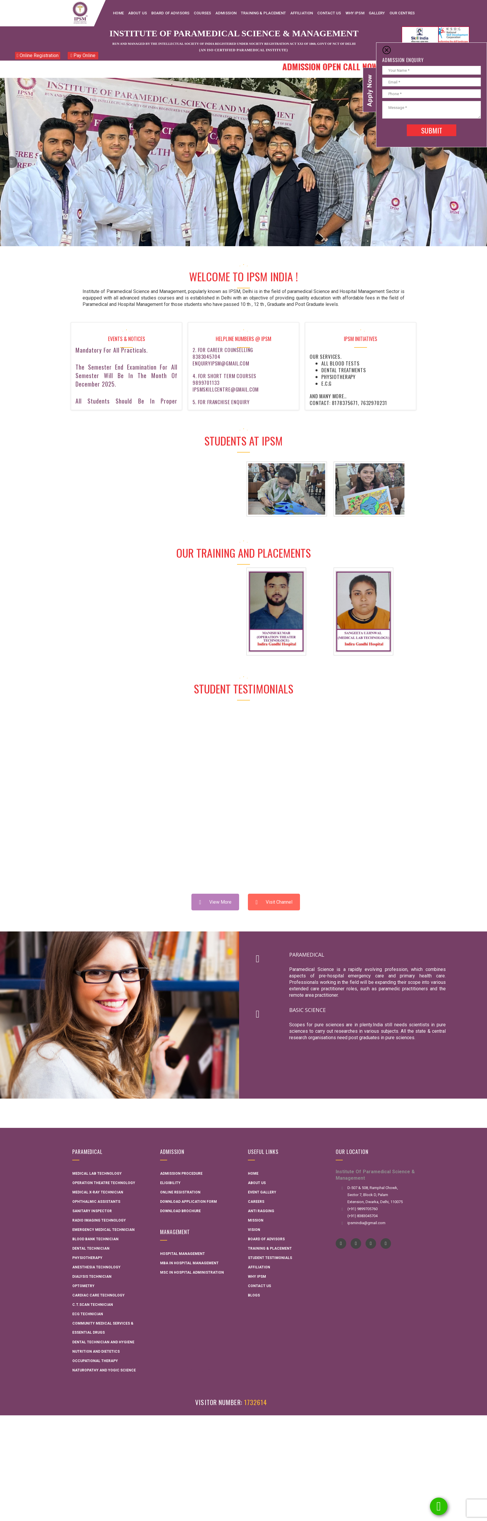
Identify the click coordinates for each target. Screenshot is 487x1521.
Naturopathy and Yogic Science (104, 1370)
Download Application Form (188, 1202)
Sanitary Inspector (92, 1211)
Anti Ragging (261, 1211)
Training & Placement (270, 1248)
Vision (254, 1230)
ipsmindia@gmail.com (366, 1223)
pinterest (386, 1243)
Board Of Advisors (266, 1239)
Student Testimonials (270, 1258)
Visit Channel (273, 902)
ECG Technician (87, 1314)
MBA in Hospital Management (189, 1263)
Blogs (254, 1295)
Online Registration (38, 55)
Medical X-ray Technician (97, 1192)
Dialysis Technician (92, 1277)
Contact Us (259, 1286)
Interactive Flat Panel (184, 1349)
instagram (371, 1243)
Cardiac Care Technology (98, 1295)
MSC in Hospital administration (192, 1272)
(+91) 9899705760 (362, 1209)
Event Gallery (262, 1192)
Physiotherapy (87, 1258)
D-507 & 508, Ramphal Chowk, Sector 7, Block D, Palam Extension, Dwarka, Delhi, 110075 (375, 1195)
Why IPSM (257, 1277)
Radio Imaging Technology (99, 1220)
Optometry (83, 1286)
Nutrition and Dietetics (96, 1351)
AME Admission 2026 (180, 1369)
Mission (255, 1220)
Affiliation (259, 1267)
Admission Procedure (181, 1173)
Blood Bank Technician (95, 1239)
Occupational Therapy (95, 1361)
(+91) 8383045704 (362, 1216)
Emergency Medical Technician (103, 1230)
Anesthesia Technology (96, 1267)
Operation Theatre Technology (103, 1183)
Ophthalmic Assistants (96, 1202)
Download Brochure (180, 1211)
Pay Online (83, 55)
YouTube (356, 1243)
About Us (257, 1183)
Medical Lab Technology (97, 1173)
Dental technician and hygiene (103, 1342)
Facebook (341, 1243)
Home (253, 1173)
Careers (256, 1202)
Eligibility (170, 1183)
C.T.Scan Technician (92, 1305)
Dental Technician (90, 1248)
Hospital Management (182, 1254)
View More (215, 902)
